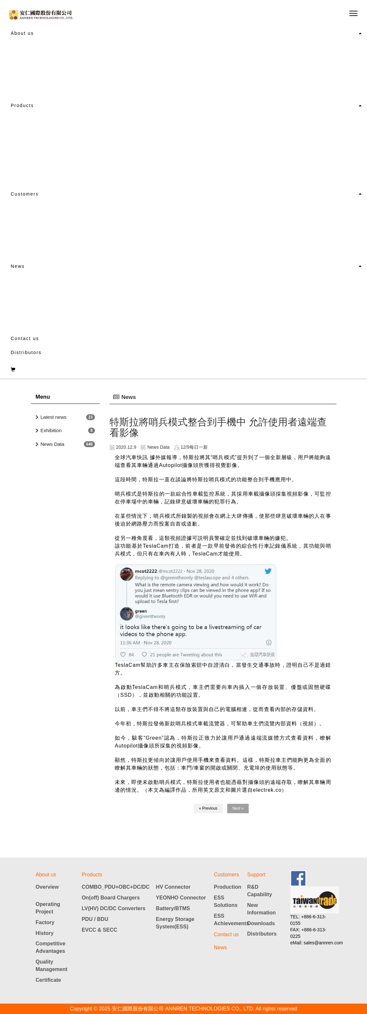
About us (22, 33)
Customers (25, 194)
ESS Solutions (226, 901)
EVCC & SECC (99, 930)
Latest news (54, 417)
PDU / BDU (95, 919)
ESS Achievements (230, 919)
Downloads (261, 923)
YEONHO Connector (181, 897)
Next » (238, 808)
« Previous (208, 808)
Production (227, 887)
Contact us (25, 338)
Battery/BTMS (173, 908)
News (18, 266)
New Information (261, 908)
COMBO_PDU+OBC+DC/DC (116, 887)
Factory (45, 922)
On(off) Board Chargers (111, 897)
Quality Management (52, 965)
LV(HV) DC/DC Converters (113, 908)
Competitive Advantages (51, 947)
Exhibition (51, 430)
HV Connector (173, 887)
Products (22, 105)
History (45, 933)
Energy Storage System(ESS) (175, 922)
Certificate (48, 980)
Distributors (26, 352)
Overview (47, 887)
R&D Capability (259, 890)
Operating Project (48, 907)
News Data (52, 444)
